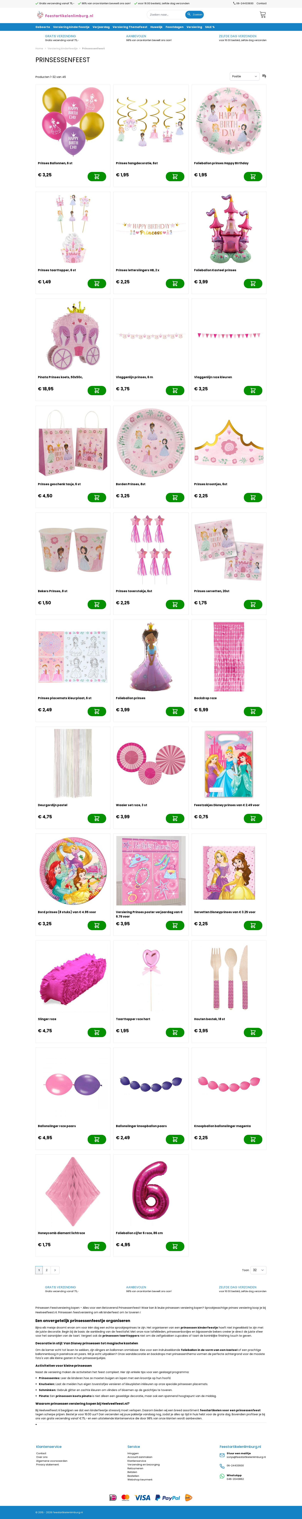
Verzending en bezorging (144, 1464)
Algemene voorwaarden (51, 1461)
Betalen (132, 1472)
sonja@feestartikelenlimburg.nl (246, 1457)
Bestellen (133, 1476)
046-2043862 (235, 1479)
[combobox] (176, 14)
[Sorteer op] (245, 76)
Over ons (42, 1457)
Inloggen (133, 1453)
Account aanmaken (140, 1457)
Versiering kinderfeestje (63, 48)
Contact (262, 3)
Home (39, 48)
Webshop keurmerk (140, 1479)
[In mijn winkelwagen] (96, 176)
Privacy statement (47, 1464)
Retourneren (135, 1468)
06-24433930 (235, 1465)
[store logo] (65, 14)
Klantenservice (137, 1461)
